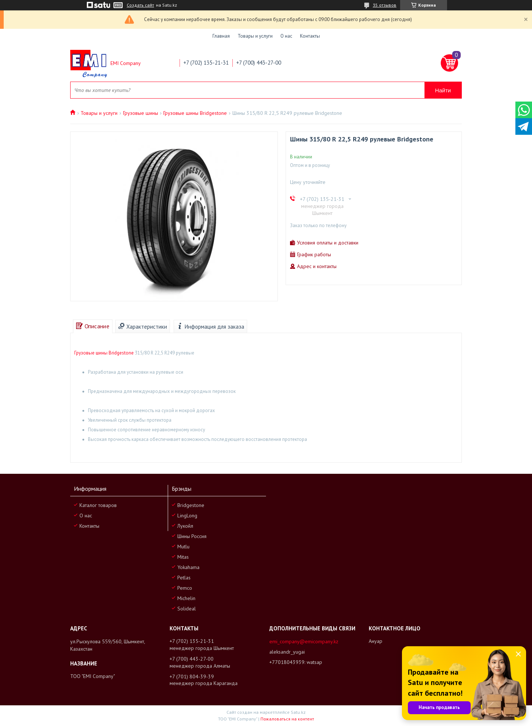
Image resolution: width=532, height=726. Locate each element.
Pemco (184, 588)
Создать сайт (140, 5)
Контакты (310, 36)
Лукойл (185, 526)
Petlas (184, 577)
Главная (221, 36)
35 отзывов (384, 5)
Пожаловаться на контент (287, 719)
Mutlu (183, 546)
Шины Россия (192, 536)
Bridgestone (190, 505)
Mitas (183, 557)
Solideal (186, 608)
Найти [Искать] (443, 90)
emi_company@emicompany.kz (303, 641)
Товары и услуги (255, 36)
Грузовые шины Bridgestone (195, 113)
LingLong (187, 515)
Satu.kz (298, 712)
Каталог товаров (98, 505)
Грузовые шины (140, 113)
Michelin (186, 598)
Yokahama (188, 567)
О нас (286, 36)
